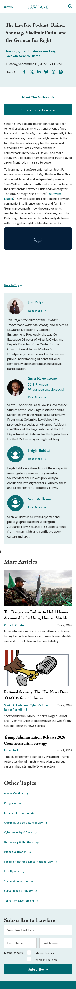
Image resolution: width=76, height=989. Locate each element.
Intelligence (14, 871)
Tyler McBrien (39, 705)
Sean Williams (29, 56)
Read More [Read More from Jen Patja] (35, 310)
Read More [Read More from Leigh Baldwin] (35, 458)
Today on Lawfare (43, 953)
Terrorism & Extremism (21, 900)
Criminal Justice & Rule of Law (25, 822)
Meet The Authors (36, 97)
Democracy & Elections (21, 842)
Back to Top (11, 285)
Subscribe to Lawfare (38, 110)
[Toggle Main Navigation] (14, 6)
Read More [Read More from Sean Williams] (35, 507)
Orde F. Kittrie (14, 625)
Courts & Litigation (19, 813)
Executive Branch (17, 852)
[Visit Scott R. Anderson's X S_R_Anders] (38, 384)
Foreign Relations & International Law (31, 861)
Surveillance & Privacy (20, 890)
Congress (12, 803)
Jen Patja (12, 51)
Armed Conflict (16, 793)
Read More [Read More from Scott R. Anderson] (35, 397)
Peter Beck (11, 750)
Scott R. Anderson (34, 51)
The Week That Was (45, 959)
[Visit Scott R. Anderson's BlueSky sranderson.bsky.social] (46, 389)
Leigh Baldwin (40, 450)
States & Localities (18, 881)
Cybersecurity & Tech (20, 832)
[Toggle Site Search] (70, 6)
